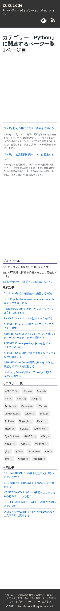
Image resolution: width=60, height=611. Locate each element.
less (48, 451)
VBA (45, 436)
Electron (27, 406)
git (7, 451)
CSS (21, 398)
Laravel (30, 413)
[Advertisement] (30, 89)
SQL (24, 428)
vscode (23, 459)
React (10, 428)
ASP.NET (11, 391)
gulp (19, 451)
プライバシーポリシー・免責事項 (34, 601)
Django (36, 398)
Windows (41, 443)
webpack (39, 459)
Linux (44, 413)
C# (8, 398)
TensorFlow (41, 428)
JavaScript (12, 413)
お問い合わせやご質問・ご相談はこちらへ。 (28, 281)
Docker (10, 406)
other (9, 459)
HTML (42, 406)
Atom (28, 391)
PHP (9, 421)
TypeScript (12, 436)
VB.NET (30, 436)
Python (42, 421)
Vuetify (25, 443)
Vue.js (10, 443)
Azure (41, 391)
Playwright (25, 421)
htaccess (34, 451)
